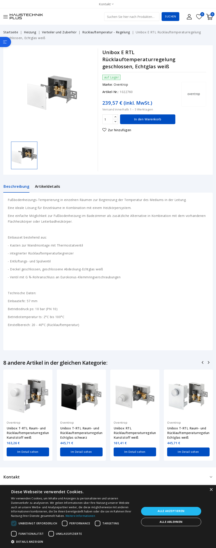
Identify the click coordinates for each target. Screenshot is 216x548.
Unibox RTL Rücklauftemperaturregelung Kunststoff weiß (135, 433)
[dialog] (108, 516)
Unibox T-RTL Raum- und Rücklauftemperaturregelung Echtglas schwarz (81, 433)
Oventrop (121, 84)
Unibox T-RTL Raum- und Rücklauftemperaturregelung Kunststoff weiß (28, 433)
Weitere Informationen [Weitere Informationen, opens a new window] (80, 516)
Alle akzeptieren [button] (171, 511)
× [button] (211, 489)
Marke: (107, 84)
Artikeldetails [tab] (47, 186)
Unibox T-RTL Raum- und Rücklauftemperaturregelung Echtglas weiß (188, 433)
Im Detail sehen (27, 452)
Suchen (170, 16)
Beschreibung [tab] (16, 186)
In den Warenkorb (147, 119)
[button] (73, 542)
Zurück (203, 363)
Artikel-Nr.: (110, 92)
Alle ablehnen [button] (171, 522)
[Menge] (107, 119)
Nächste (209, 363)
